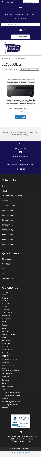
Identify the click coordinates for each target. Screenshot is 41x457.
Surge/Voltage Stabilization (11, 402)
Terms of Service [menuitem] (8, 205)
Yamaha (5, 408)
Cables (4, 328)
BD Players (6, 322)
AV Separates (6, 319)
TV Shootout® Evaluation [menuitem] (12, 196)
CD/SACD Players (8, 334)
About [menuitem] (4, 191)
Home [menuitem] (4, 186)
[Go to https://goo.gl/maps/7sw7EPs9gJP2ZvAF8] (20, 162)
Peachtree (5, 303)
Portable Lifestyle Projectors (11, 371)
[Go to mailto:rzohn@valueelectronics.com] (20, 154)
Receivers (5, 377)
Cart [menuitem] (27, 14)
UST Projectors (7, 374)
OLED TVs (6, 356)
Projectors (5, 368)
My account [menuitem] (9, 14)
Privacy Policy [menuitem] (7, 210)
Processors (6, 362)
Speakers (5, 398)
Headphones (6, 340)
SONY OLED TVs (8, 389)
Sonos (4, 383)
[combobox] (31, 1)
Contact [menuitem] (5, 201)
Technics (5, 306)
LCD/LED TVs (7, 343)
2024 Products (7, 312)
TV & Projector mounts (10, 405)
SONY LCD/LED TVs (9, 386)
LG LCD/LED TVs (8, 347)
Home (4, 58)
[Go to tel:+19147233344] (10, 2)
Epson (4, 337)
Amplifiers (5, 300)
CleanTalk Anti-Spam (24, 452)
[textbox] (31, 2)
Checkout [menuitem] (19, 14)
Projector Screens (8, 365)
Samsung (5, 380)
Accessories (6, 316)
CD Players (6, 331)
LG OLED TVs (7, 350)
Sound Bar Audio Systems (11, 392)
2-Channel (5, 293)
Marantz (5, 298)
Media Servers (7, 353)
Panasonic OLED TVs (9, 359)
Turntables (5, 309)
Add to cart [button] (20, 117)
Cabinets (5, 325)
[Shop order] (29, 69)
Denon (4, 295)
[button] (20, 7)
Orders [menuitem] (33, 14)
